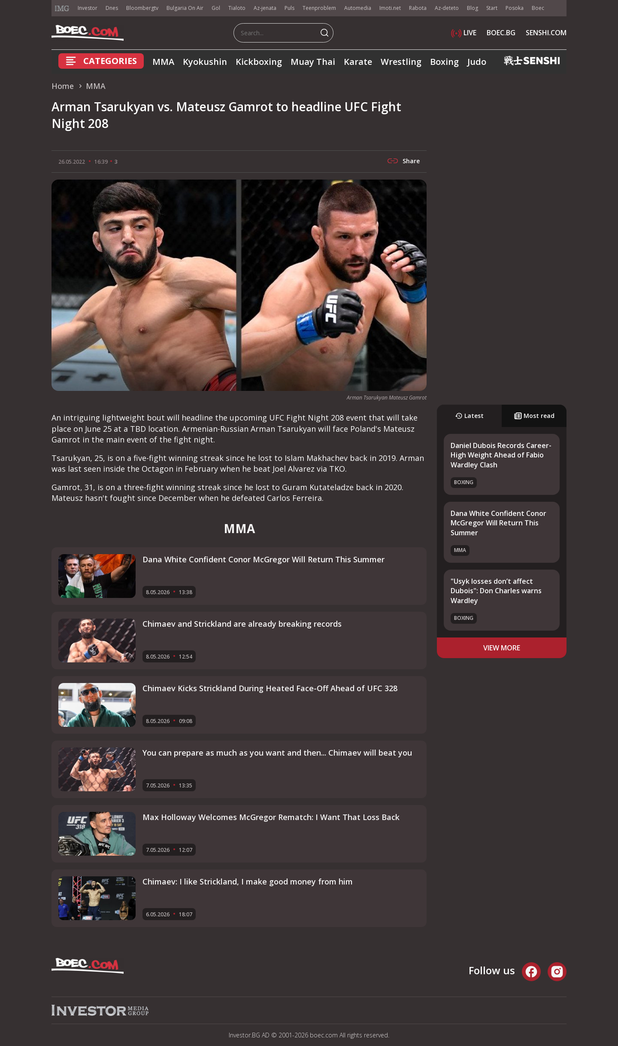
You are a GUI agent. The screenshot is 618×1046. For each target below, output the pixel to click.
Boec (538, 8)
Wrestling (401, 61)
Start (491, 8)
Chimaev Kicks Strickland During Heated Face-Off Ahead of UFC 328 (269, 688)
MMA (163, 61)
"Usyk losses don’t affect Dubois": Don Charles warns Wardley (496, 590)
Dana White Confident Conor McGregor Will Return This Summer (498, 523)
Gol (216, 8)
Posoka (515, 8)
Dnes (112, 8)
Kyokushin (205, 61)
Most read (534, 416)
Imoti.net (390, 8)
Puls (289, 8)
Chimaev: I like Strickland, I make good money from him (247, 881)
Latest (469, 416)
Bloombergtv (142, 8)
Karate (358, 61)
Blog (472, 8)
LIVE (463, 32)
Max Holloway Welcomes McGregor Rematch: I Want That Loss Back (271, 817)
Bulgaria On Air (185, 8)
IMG (62, 8)
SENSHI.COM (546, 32)
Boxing (444, 61)
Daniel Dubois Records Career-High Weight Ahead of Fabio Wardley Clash (501, 455)
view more (501, 648)
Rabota (418, 8)
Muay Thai (313, 61)
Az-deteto (447, 8)
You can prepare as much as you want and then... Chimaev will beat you (277, 752)
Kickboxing (259, 61)
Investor (87, 8)
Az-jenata (265, 8)
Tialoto (236, 8)
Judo (476, 61)
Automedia (357, 8)
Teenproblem (319, 8)
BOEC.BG (501, 32)
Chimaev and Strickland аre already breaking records (242, 624)
